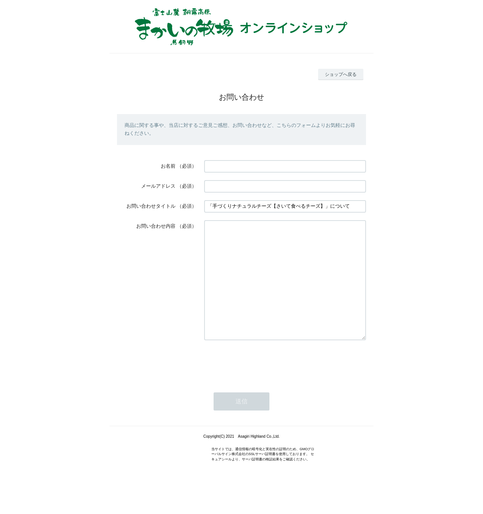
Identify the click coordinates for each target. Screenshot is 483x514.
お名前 (168, 166)
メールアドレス (158, 186)
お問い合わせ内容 (155, 226)
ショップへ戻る (341, 74)
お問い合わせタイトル (150, 206)
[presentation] (261, 385)
